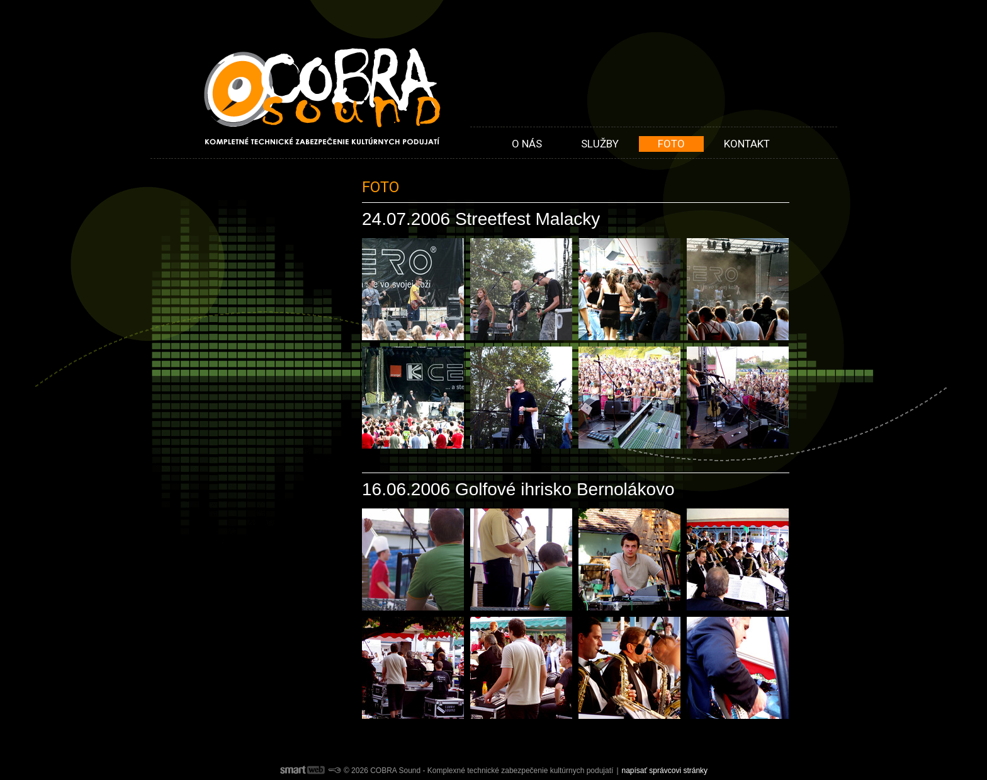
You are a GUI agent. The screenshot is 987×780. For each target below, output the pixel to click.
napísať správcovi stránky (665, 770)
